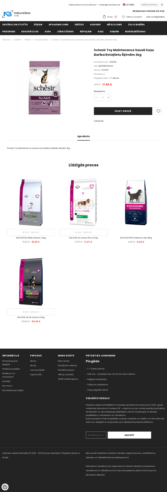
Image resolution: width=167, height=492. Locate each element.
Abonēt (141, 435)
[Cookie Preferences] (5, 486)
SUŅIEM (17, 39)
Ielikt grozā (123, 111)
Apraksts (83, 136)
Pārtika (27, 39)
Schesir (105, 70)
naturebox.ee (92, 483)
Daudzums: (99, 91)
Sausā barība (41, 39)
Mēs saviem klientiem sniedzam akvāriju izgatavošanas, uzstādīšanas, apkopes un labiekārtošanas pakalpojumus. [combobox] (121, 455)
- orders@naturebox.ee (108, 4)
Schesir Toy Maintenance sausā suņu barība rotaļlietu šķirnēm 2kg (84, 39)
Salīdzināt (98, 121)
